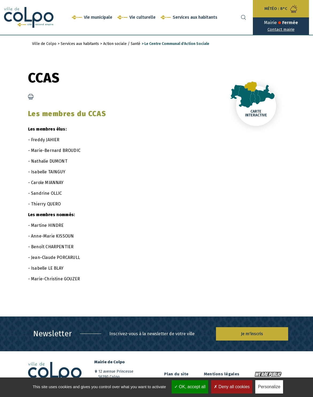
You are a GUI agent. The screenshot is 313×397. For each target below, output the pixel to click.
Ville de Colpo (44, 43)
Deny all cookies (232, 386)
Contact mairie (281, 29)
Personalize (269, 386)
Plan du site (176, 374)
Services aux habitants (80, 43)
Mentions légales (221, 374)
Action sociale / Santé (121, 43)
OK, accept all (190, 386)
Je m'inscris (252, 333)
